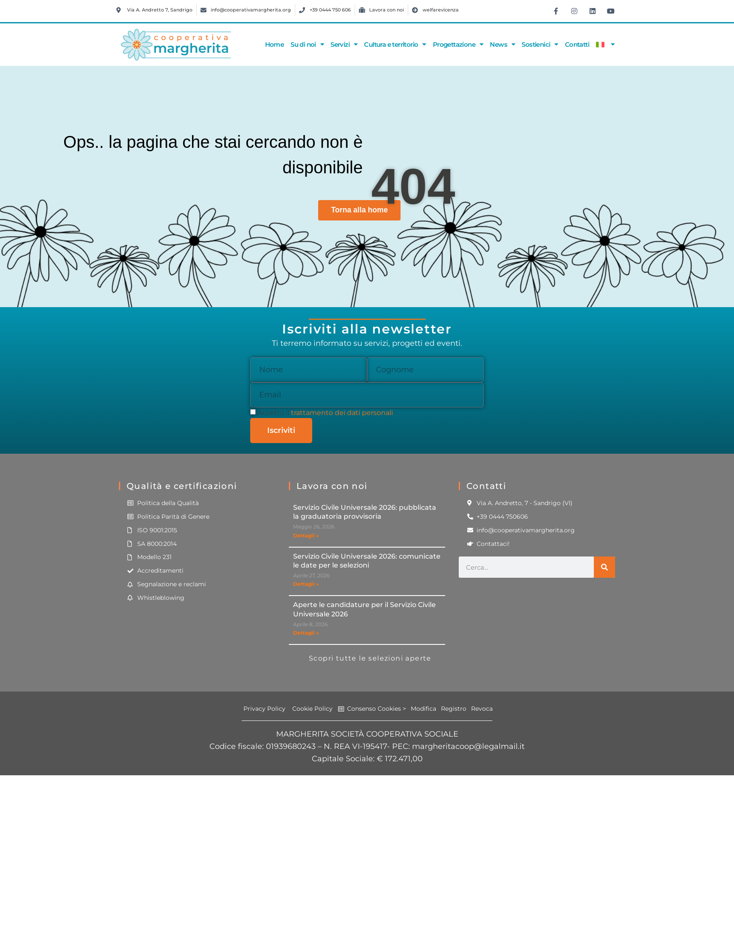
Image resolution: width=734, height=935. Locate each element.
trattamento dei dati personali (342, 413)
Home (274, 44)
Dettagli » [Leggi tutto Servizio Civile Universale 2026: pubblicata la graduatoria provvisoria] (306, 535)
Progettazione (458, 44)
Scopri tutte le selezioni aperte (370, 658)
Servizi (343, 44)
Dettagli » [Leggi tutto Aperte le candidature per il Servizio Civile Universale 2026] (306, 633)
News (502, 44)
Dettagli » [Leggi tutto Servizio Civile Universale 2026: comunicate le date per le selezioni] (306, 584)
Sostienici (540, 44)
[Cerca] (604, 567)
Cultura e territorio (395, 44)
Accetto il (325, 413)
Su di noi (307, 44)
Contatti (577, 44)
